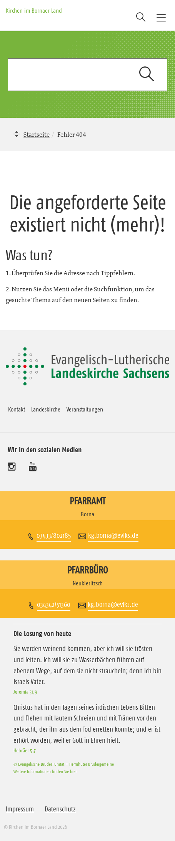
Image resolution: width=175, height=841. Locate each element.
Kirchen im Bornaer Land (34, 10)
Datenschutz (60, 809)
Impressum (20, 809)
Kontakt (16, 409)
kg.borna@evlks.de (113, 535)
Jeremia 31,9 (25, 691)
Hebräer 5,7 (24, 750)
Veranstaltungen (85, 409)
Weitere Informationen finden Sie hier (45, 771)
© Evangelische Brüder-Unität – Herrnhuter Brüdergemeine (63, 764)
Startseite (36, 134)
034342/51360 (53, 604)
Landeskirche (45, 409)
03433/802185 (54, 535)
